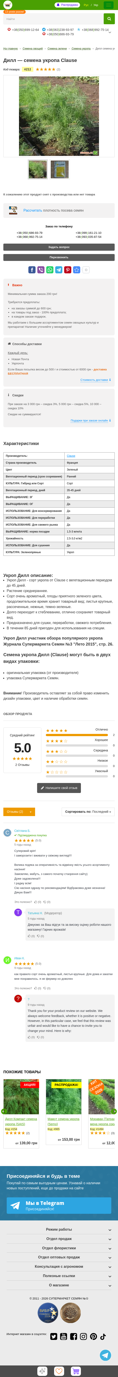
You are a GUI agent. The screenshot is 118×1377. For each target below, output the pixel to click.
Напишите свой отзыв (59, 788)
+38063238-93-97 (60, 30)
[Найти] (109, 18)
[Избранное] (59, 1371)
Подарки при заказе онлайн (89, 420)
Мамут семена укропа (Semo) (63, 1121)
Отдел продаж (59, 1239)
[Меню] (109, 5)
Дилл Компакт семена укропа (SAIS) (21, 1121)
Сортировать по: (78, 811)
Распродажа (69, 4)
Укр (95, 5)
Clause (71, 455)
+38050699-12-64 (25, 30)
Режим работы (59, 1229)
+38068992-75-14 (95, 30)
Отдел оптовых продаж (59, 1257)
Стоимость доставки (94, 380)
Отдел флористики (59, 1248)
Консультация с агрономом (59, 1266)
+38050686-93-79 (60, 34)
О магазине (59, 1285)
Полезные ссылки (59, 1276)
